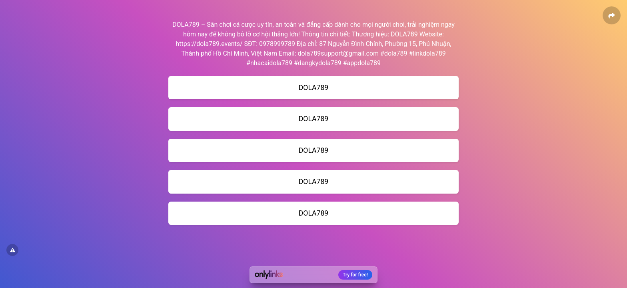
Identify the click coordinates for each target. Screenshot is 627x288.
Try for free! (355, 275)
